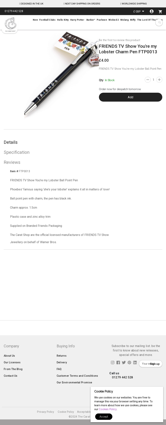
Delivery (62, 375)
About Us (9, 368)
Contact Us (11, 388)
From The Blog (13, 382)
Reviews (12, 162)
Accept (103, 416)
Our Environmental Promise (74, 395)
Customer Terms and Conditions (77, 388)
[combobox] (159, 22)
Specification (17, 152)
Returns (62, 368)
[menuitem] (83, 20)
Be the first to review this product (119, 40)
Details (11, 142)
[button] (138, 11)
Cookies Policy (108, 409)
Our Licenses (12, 375)
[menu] (83, 20)
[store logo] (10, 24)
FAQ (59, 382)
